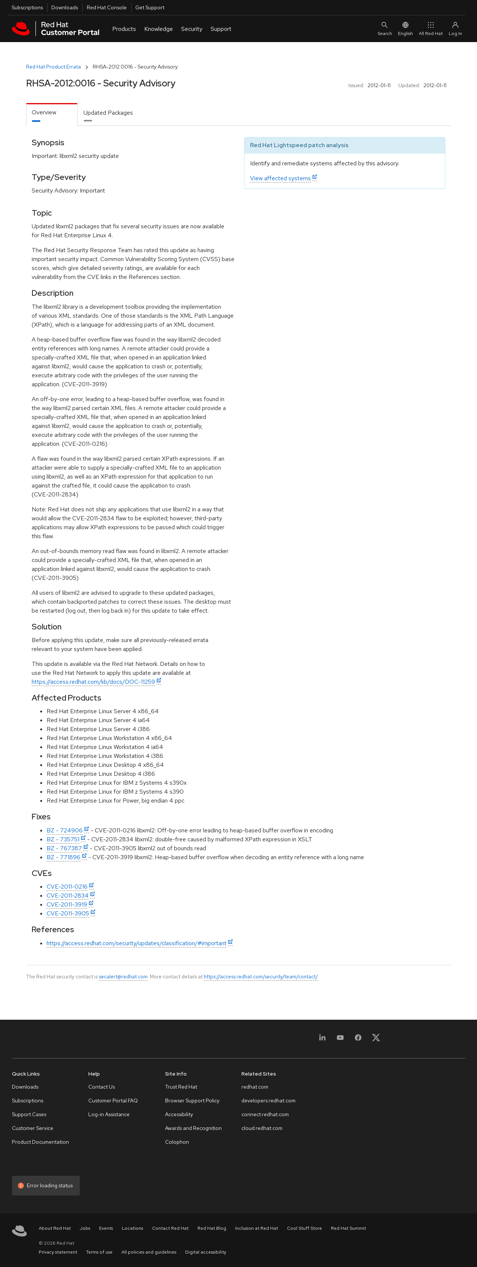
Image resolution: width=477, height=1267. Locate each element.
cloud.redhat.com (261, 1128)
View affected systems (280, 178)
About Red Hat (55, 1228)
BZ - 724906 (65, 830)
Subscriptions (27, 7)
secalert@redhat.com (123, 976)
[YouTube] (340, 1040)
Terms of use (99, 1252)
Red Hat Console (107, 7)
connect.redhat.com (265, 1114)
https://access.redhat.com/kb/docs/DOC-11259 (93, 682)
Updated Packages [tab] (108, 113)
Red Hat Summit (348, 1228)
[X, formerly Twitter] (376, 1040)
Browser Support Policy (192, 1100)
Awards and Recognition (193, 1128)
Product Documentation (40, 1142)
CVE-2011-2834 (68, 895)
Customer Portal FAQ (113, 1100)
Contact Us (101, 1086)
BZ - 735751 (63, 839)
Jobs (85, 1228)
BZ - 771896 (63, 857)
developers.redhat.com (268, 1100)
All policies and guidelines (148, 1252)
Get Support (149, 7)
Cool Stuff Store (304, 1228)
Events (106, 1228)
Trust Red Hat (181, 1086)
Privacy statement (58, 1252)
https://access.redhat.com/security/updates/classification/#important (137, 943)
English (405, 28)
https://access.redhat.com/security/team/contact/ (261, 976)
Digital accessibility (205, 1252)
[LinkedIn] (322, 1040)
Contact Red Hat (170, 1228)
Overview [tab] (44, 112)
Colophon (177, 1142)
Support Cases (29, 1114)
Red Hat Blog (212, 1228)
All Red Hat (431, 28)
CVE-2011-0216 (67, 886)
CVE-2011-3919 (67, 904)
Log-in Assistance (109, 1114)
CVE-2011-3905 (68, 913)
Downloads (64, 7)
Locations (132, 1228)
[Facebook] (358, 1040)
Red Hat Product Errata (53, 66)
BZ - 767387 (64, 848)
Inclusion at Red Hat (256, 1228)
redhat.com (254, 1086)
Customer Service (32, 1128)
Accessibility (179, 1114)
